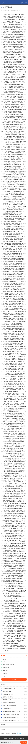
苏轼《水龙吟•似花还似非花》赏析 (10, 714)
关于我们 (22, 738)
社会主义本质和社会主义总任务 (9, 688)
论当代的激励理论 (6, 708)
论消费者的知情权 (6, 699)
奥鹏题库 (8, 733)
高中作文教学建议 (6, 691)
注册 (26, 2)
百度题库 (14, 733)
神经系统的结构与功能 (7, 694)
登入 (22, 2)
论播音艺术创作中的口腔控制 (9, 705)
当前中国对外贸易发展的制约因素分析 (10, 711)
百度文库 (3, 733)
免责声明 (11, 738)
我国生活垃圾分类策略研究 (8, 702)
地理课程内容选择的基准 (7, 697)
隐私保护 (17, 738)
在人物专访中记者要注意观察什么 (10, 720)
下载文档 (14, 679)
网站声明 (6, 738)
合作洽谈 (19, 733)
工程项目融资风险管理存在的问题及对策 (10, 717)
